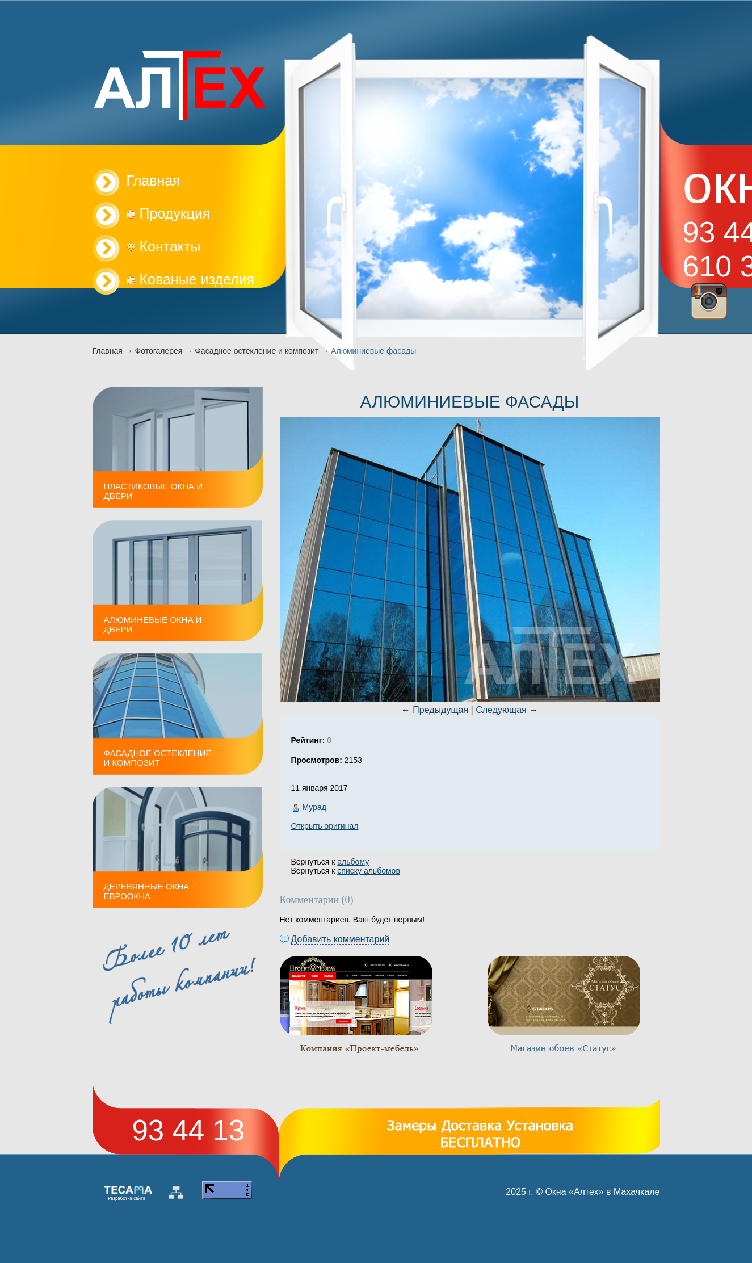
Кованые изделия (191, 279)
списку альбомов (368, 870)
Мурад (314, 807)
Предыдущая (440, 710)
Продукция (169, 213)
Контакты (164, 246)
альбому (353, 861)
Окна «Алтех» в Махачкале (602, 1192)
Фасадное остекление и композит (256, 350)
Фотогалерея (159, 350)
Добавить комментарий (340, 939)
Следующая (501, 710)
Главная (108, 350)
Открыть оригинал (325, 825)
